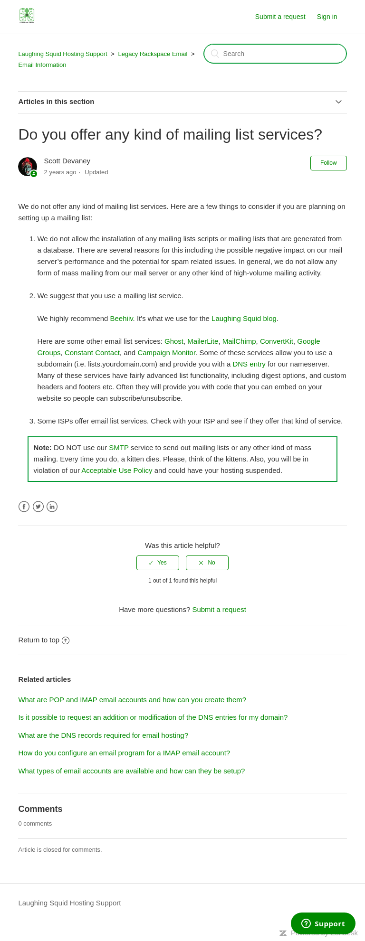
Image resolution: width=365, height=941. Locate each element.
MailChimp (239, 341)
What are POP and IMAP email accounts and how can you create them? (132, 700)
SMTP (118, 447)
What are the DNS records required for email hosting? (103, 735)
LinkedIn (52, 507)
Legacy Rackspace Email (152, 53)
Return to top (43, 640)
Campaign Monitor (166, 352)
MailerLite (202, 341)
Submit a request (280, 16)
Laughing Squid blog (244, 318)
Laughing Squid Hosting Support (62, 53)
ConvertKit (276, 341)
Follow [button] (328, 163)
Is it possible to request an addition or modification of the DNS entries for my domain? (153, 717)
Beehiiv (121, 318)
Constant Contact (92, 352)
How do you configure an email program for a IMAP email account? (124, 753)
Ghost (173, 341)
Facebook (24, 507)
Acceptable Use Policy (116, 470)
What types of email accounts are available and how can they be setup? (131, 771)
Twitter (38, 507)
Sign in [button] (327, 16)
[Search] (275, 53)
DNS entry (248, 364)
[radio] (157, 562)
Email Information (42, 64)
